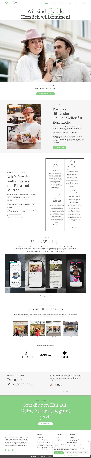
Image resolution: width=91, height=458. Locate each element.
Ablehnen (68, 452)
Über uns (53, 2)
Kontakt (84, 2)
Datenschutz (72, 455)
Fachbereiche (62, 2)
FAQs (77, 2)
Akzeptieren (59, 452)
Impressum (77, 455)
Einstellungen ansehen (80, 452)
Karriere (71, 2)
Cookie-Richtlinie (67, 455)
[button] (88, 442)
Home (46, 2)
